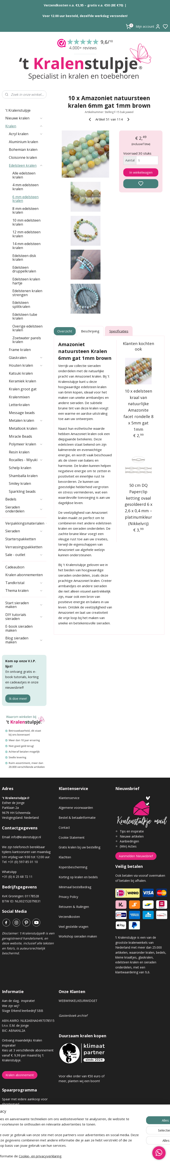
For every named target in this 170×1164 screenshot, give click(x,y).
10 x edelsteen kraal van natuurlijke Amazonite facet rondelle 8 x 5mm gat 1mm (138, 410)
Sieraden (24, 531)
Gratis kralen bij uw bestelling (79, 847)
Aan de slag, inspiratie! (18, 1001)
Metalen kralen (26, 420)
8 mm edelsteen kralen (25, 210)
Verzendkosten (69, 917)
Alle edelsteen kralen (23, 175)
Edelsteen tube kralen (24, 316)
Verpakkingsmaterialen (25, 523)
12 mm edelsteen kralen (26, 234)
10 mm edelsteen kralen (26, 222)
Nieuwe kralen (24, 118)
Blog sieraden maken (24, 640)
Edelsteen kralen (26, 165)
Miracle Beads (20, 436)
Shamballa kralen (23, 475)
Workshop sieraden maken (78, 936)
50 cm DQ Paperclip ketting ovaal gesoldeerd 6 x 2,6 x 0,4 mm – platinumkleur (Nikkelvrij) (138, 504)
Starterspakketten (20, 539)
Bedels (24, 499)
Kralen (24, 126)
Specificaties (118, 331)
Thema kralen (24, 590)
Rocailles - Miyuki (26, 459)
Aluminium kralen (23, 141)
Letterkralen (19, 404)
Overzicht (65, 331)
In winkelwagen (141, 172)
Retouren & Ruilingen (74, 907)
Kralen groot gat (23, 389)
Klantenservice (69, 798)
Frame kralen (20, 349)
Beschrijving (90, 331)
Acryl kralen (26, 133)
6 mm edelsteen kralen (25, 198)
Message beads (22, 412)
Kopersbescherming (73, 867)
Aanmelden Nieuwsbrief (136, 856)
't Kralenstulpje (18, 110)
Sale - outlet (24, 554)
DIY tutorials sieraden (24, 616)
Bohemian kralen (23, 149)
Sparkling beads (22, 491)
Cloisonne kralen (23, 157)
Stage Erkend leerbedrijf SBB (22, 1011)
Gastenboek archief (73, 1015)
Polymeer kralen (26, 444)
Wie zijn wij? (10, 1006)
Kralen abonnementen (24, 574)
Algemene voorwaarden (76, 807)
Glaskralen (26, 357)
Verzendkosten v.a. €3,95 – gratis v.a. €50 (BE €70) (83, 5)
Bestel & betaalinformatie (77, 817)
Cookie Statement (72, 837)
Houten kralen (26, 365)
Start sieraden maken (24, 604)
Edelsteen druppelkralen (24, 269)
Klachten (65, 857)
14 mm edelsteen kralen (26, 245)
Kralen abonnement (20, 1075)
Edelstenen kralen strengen (27, 292)
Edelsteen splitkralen (21, 304)
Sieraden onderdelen (24, 509)
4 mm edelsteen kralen (25, 186)
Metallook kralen (23, 428)
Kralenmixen (19, 397)
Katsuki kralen (21, 373)
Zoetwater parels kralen (26, 340)
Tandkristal (24, 582)
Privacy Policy (68, 897)
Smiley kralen (20, 483)
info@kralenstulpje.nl (26, 837)
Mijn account (148, 26)
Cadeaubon (14, 567)
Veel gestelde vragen (73, 926)
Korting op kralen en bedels (78, 877)
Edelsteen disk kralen (24, 257)
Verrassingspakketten (23, 547)
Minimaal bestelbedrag (75, 887)
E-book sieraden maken (19, 628)
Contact (64, 827)
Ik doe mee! (18, 698)
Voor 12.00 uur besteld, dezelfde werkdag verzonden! (85, 16)
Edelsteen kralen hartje (26, 281)
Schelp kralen (20, 467)
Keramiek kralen (22, 381)
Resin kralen (19, 452)
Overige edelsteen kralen (27, 328)
